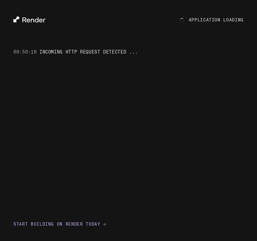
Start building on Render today (59, 224)
